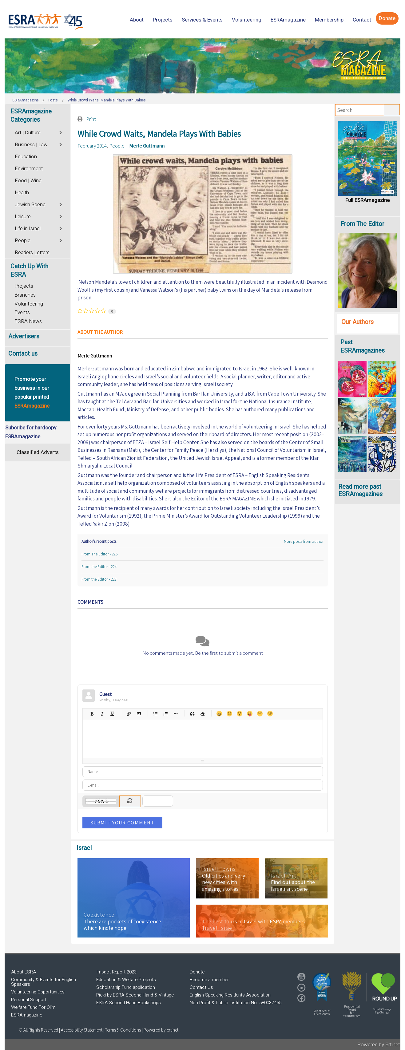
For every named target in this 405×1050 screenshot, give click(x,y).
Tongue (249, 713)
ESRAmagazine (26, 1015)
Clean (202, 713)
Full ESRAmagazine (367, 200)
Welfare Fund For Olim (33, 1007)
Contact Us (201, 987)
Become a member (209, 979)
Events (22, 312)
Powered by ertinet (161, 1030)
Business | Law (31, 144)
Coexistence (99, 914)
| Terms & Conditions (122, 1030)
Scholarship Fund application (125, 987)
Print (91, 119)
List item (176, 713)
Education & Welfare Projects (126, 979)
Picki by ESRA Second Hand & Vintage (135, 995)
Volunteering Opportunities (38, 992)
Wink (270, 713)
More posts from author (304, 541)
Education (26, 156)
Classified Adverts (38, 452)
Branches (25, 295)
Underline (112, 713)
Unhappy (259, 713)
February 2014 (92, 145)
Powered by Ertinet (378, 1044)
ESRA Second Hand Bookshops (128, 1002)
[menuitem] (137, 19)
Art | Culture (28, 132)
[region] (202, 65)
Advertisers (23, 336)
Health (22, 192)
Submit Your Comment (122, 822)
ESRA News (28, 321)
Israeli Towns (219, 869)
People (117, 145)
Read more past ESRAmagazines (360, 490)
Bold (92, 713)
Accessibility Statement (82, 1030)
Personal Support (28, 999)
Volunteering (28, 304)
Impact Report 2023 (116, 972)
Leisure (23, 216)
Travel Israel (218, 928)
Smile (229, 713)
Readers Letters (32, 252)
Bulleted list (155, 713)
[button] (322, 987)
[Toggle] (61, 132)
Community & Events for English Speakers (43, 982)
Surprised (239, 713)
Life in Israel (28, 228)
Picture (139, 713)
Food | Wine (28, 180)
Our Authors (357, 322)
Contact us (23, 353)
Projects (23, 286)
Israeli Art (283, 875)
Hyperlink (128, 713)
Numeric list (165, 713)
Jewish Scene (30, 204)
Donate (197, 972)
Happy (219, 713)
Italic (102, 713)
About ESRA (23, 972)
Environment (29, 168)
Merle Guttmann (147, 145)
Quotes (192, 713)
